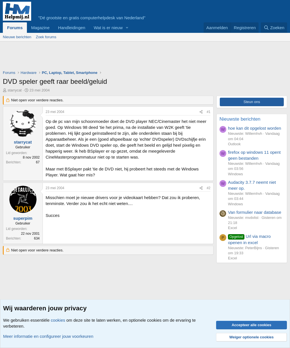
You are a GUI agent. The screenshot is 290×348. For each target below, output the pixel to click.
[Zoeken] (274, 27)
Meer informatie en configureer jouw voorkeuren (48, 336)
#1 (208, 112)
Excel (232, 228)
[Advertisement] (106, 57)
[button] (127, 27)
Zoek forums (46, 37)
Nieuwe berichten (17, 37)
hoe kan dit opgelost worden (254, 128)
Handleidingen (71, 27)
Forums (15, 27)
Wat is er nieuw (108, 27)
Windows (235, 174)
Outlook (234, 144)
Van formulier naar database (254, 212)
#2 (208, 188)
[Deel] (201, 112)
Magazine (40, 27)
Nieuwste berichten (240, 119)
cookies (58, 320)
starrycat (15, 90)
